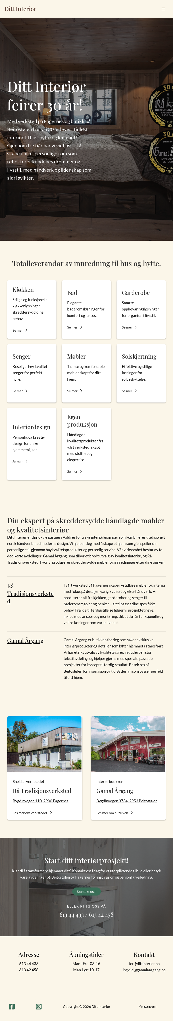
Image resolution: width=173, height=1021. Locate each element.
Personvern (147, 1006)
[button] (20, 330)
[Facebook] (12, 1006)
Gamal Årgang (25, 640)
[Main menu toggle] (163, 9)
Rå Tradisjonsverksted (30, 593)
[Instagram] (38, 1006)
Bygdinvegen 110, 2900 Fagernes (40, 801)
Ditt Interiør (20, 9)
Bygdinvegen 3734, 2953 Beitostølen (126, 801)
